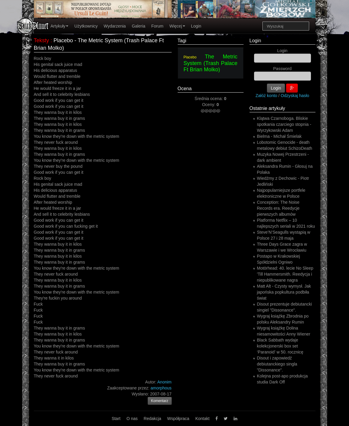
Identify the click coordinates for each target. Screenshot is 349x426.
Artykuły (60, 26)
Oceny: (209, 104)
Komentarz (159, 401)
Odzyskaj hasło (295, 95)
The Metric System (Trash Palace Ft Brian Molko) (211, 63)
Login (196, 26)
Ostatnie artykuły (267, 108)
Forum (157, 26)
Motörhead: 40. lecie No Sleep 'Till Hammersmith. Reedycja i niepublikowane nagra (285, 274)
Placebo (190, 57)
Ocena (185, 88)
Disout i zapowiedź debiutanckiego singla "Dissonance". (277, 364)
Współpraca (178, 418)
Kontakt (202, 418)
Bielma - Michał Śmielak (279, 136)
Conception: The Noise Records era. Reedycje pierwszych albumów (278, 208)
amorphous (160, 388)
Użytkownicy (86, 26)
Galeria (138, 26)
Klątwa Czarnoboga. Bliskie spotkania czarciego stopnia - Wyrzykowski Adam (284, 124)
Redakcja (152, 418)
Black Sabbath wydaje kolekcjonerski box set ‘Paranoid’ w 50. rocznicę (280, 346)
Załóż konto (266, 95)
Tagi (182, 40)
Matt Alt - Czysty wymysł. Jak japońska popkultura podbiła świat (284, 292)
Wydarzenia (115, 26)
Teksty (41, 40)
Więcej (177, 26)
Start (116, 418)
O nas (132, 418)
